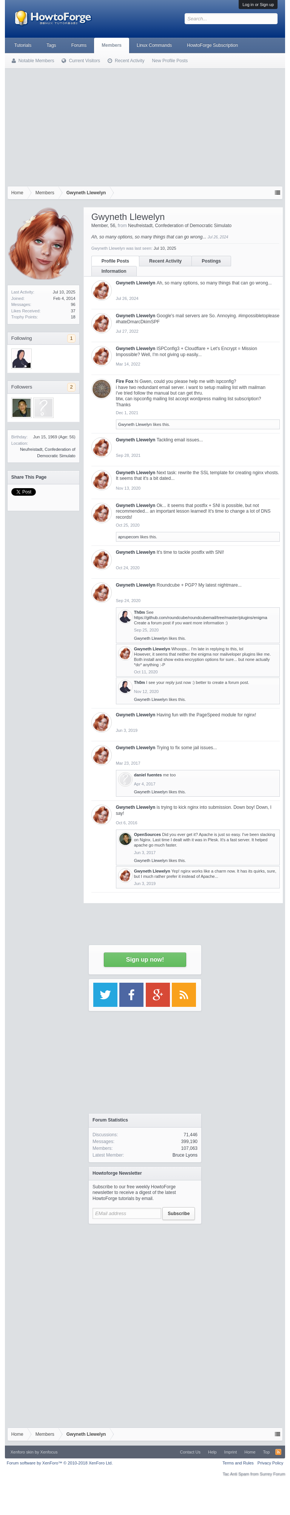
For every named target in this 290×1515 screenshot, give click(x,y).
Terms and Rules (238, 1463)
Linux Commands (154, 45)
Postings (211, 261)
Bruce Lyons (185, 1155)
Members (112, 45)
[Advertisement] (145, 129)
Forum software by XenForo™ (60, 1463)
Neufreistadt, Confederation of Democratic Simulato (179, 225)
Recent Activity (165, 261)
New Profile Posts (170, 60)
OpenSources (147, 834)
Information (114, 271)
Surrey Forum (272, 1474)
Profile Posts (115, 261)
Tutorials (23, 45)
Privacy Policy (270, 1463)
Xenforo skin (22, 1452)
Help (212, 1452)
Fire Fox (125, 381)
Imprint (230, 1452)
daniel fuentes (148, 775)
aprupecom (128, 537)
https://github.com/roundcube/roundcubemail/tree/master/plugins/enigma (200, 617)
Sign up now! (145, 959)
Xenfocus (49, 1452)
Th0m (139, 612)
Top (266, 1452)
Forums (79, 45)
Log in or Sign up (258, 4)
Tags (51, 45)
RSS (278, 1452)
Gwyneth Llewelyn (136, 283)
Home (249, 1452)
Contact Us (190, 1452)
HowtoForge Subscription (212, 45)
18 (73, 317)
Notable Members (36, 60)
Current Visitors (84, 60)
